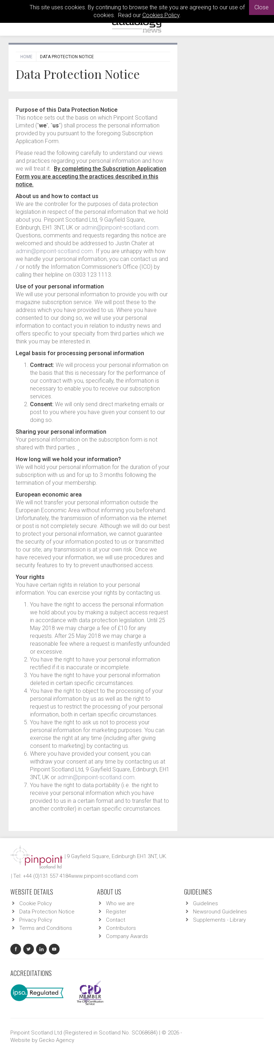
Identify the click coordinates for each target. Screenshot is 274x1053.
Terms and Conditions (45, 928)
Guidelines (205, 903)
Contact (115, 920)
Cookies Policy (160, 15)
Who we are (120, 903)
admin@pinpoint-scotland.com (119, 227)
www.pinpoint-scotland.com (104, 876)
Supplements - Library (219, 920)
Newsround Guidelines (220, 911)
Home (26, 56)
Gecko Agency (56, 1040)
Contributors (121, 928)
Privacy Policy (35, 920)
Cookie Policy (35, 903)
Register (116, 911)
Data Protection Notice (47, 911)
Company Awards (127, 936)
